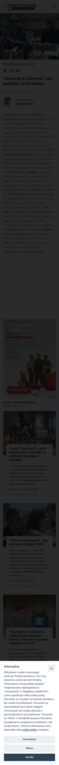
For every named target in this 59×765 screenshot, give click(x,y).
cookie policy (29, 729)
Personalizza (29, 739)
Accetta (29, 757)
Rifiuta (29, 748)
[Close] (51, 668)
